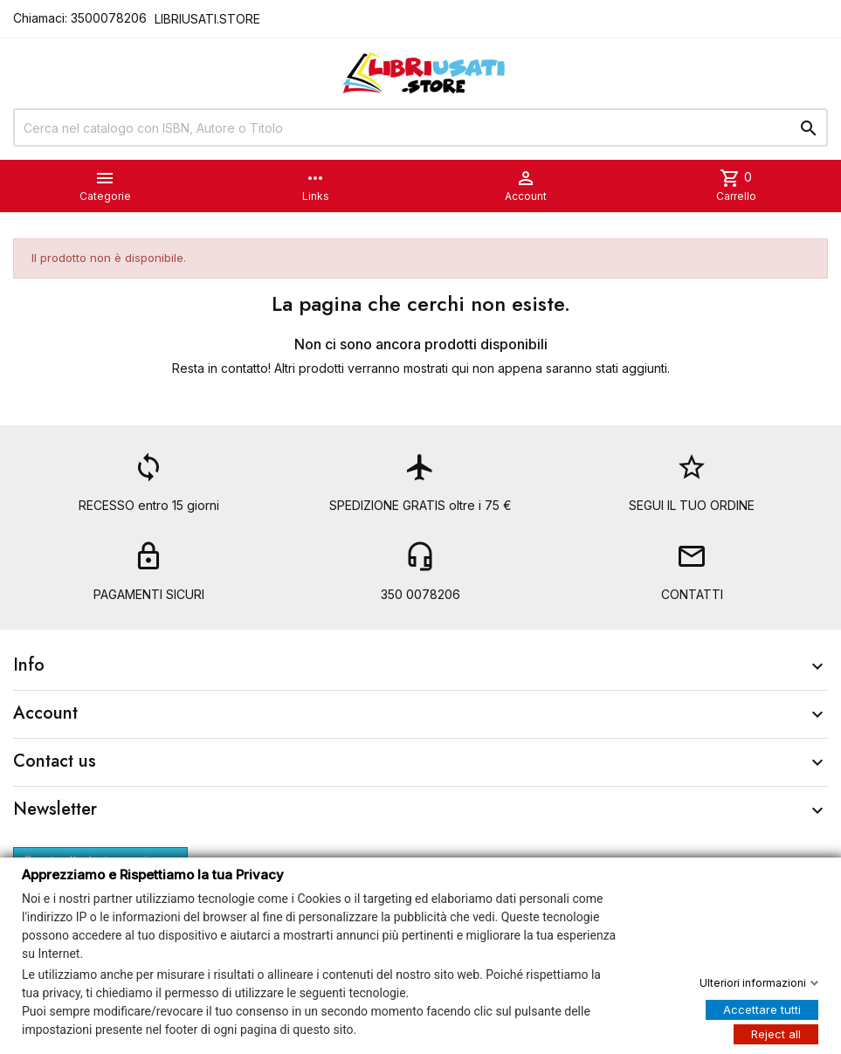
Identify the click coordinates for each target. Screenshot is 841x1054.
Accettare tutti (762, 1009)
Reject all (776, 1033)
